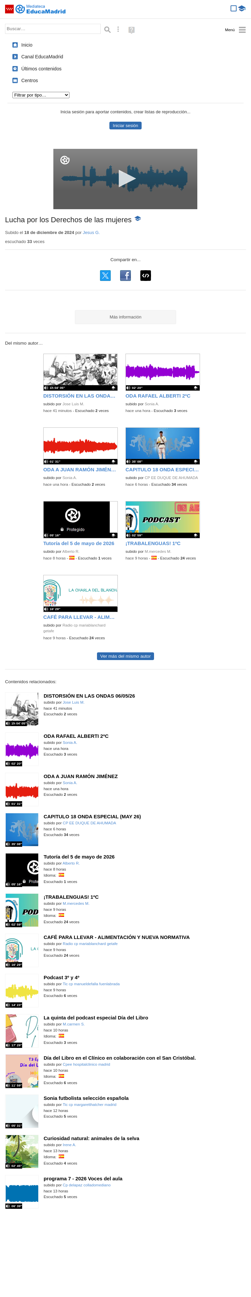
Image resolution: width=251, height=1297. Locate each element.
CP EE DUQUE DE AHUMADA (171, 478)
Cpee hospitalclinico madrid (86, 1064)
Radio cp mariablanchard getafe (90, 944)
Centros (29, 80)
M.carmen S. (74, 1024)
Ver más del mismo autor (125, 656)
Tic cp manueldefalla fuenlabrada (91, 984)
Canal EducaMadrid (42, 56)
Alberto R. (70, 551)
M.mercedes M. (158, 551)
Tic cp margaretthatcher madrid (89, 1105)
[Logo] (65, 160)
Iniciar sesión (125, 125)
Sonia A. (152, 404)
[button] (125, 178)
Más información (126, 316)
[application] (125, 179)
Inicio (26, 45)
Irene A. (69, 1145)
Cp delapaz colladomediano (87, 1185)
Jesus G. (91, 232)
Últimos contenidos (41, 68)
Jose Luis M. (73, 404)
